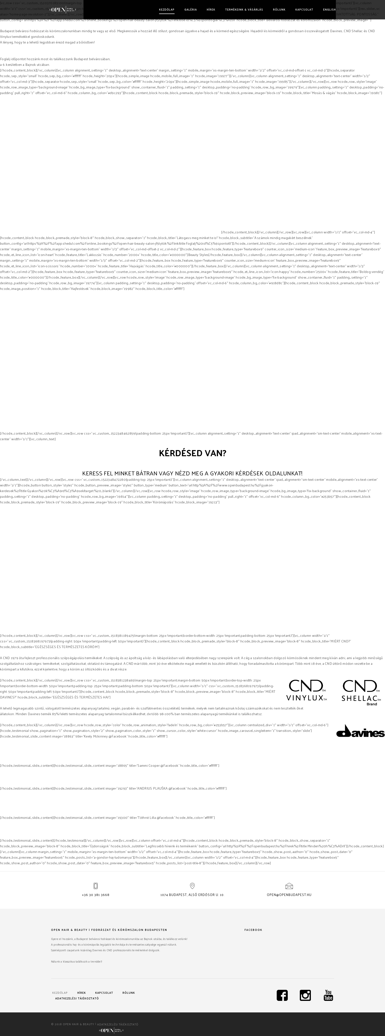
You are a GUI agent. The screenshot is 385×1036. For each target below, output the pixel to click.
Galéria (189, 9)
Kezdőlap (165, 9)
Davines (167, 232)
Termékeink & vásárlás (242, 9)
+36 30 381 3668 (96, 894)
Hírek (209, 9)
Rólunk (277, 9)
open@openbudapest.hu (289, 894)
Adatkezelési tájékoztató (77, 998)
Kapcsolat (303, 9)
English (327, 9)
